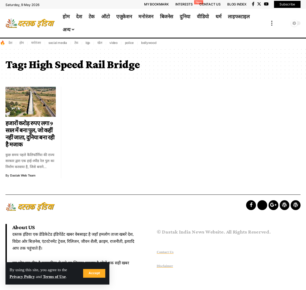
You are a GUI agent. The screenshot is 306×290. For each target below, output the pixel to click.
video (113, 43)
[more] (272, 23)
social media (57, 43)
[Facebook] (253, 4)
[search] (284, 23)
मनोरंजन (36, 43)
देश (10, 43)
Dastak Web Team (23, 175)
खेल (99, 43)
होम (21, 43)
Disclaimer (165, 266)
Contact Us (165, 252)
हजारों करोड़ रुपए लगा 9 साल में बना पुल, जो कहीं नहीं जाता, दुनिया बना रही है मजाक (29, 134)
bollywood (148, 43)
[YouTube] (266, 4)
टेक (76, 43)
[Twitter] (259, 4)
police (129, 43)
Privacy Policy (22, 276)
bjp (88, 43)
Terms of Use (54, 276)
